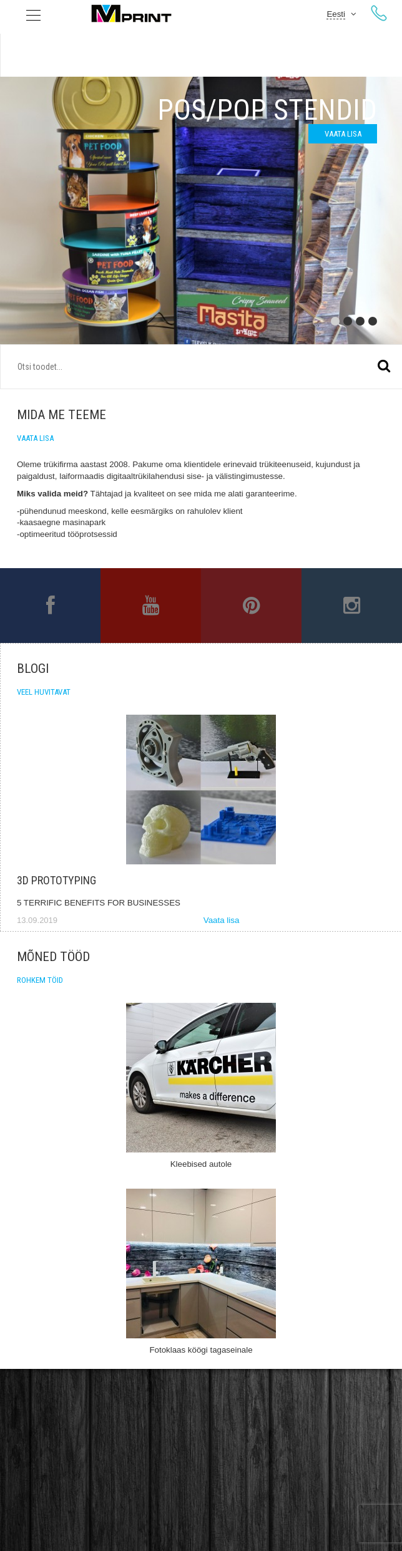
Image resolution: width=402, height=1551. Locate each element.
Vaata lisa (343, 133)
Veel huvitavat (44, 692)
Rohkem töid (40, 980)
